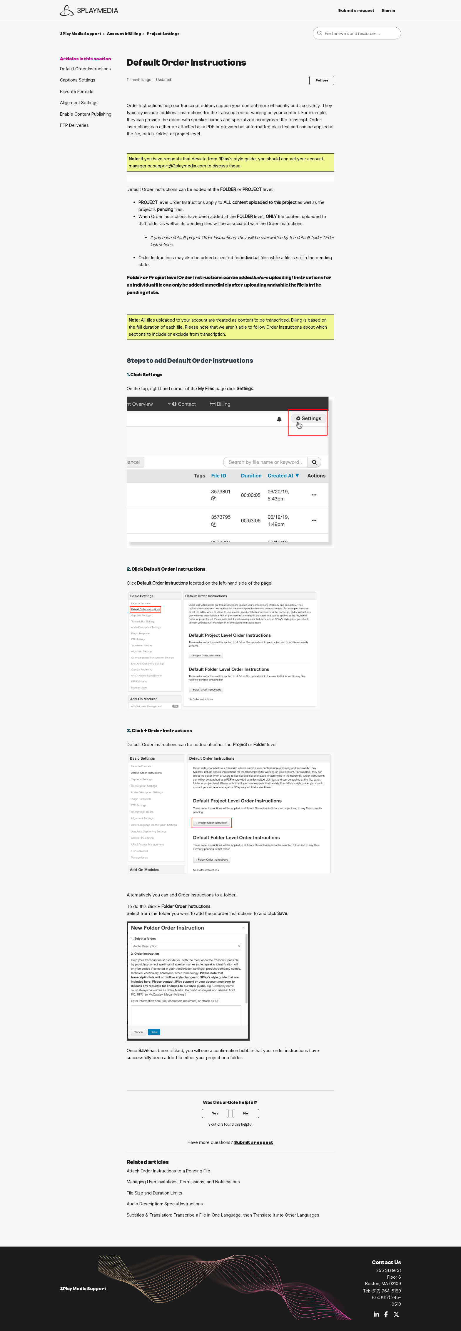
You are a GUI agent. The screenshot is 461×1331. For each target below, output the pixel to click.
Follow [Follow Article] (321, 80)
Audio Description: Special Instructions (165, 1204)
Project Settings (163, 33)
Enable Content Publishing (85, 114)
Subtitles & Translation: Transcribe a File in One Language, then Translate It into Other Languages (223, 1215)
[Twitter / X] (396, 1314)
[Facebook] (386, 1314)
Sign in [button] (388, 10)
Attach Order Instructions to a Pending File (168, 1171)
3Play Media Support (80, 33)
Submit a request (356, 10)
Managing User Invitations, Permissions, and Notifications (183, 1181)
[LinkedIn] (376, 1314)
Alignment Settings (79, 102)
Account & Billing (124, 33)
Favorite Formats (76, 91)
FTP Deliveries (74, 125)
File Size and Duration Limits (154, 1193)
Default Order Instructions (85, 68)
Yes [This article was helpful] (215, 1113)
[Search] (357, 33)
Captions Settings (77, 80)
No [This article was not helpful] (245, 1113)
